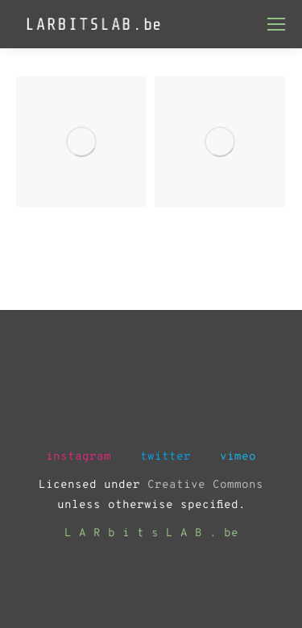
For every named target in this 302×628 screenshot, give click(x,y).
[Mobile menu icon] (276, 24)
